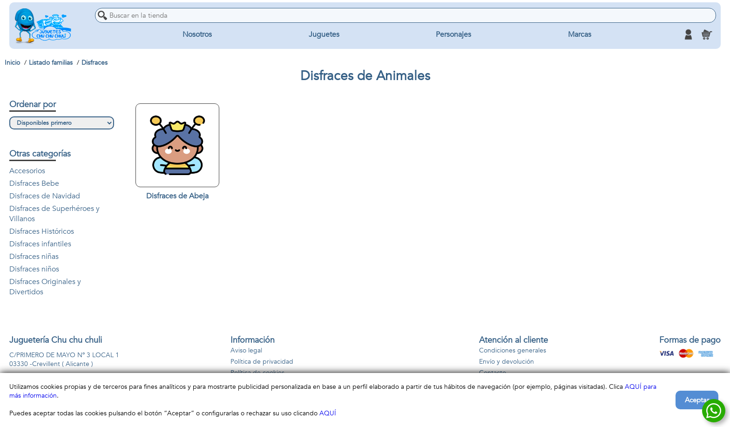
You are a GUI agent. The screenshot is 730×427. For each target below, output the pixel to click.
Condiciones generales (512, 350)
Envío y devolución (506, 361)
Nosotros (197, 34)
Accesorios (27, 171)
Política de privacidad (261, 361)
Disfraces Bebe (34, 183)
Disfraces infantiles (40, 244)
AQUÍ (327, 413)
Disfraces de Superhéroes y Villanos (54, 213)
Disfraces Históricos (41, 231)
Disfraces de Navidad (44, 196)
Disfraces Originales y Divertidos (45, 287)
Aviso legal (246, 350)
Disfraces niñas (34, 256)
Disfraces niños (34, 269)
